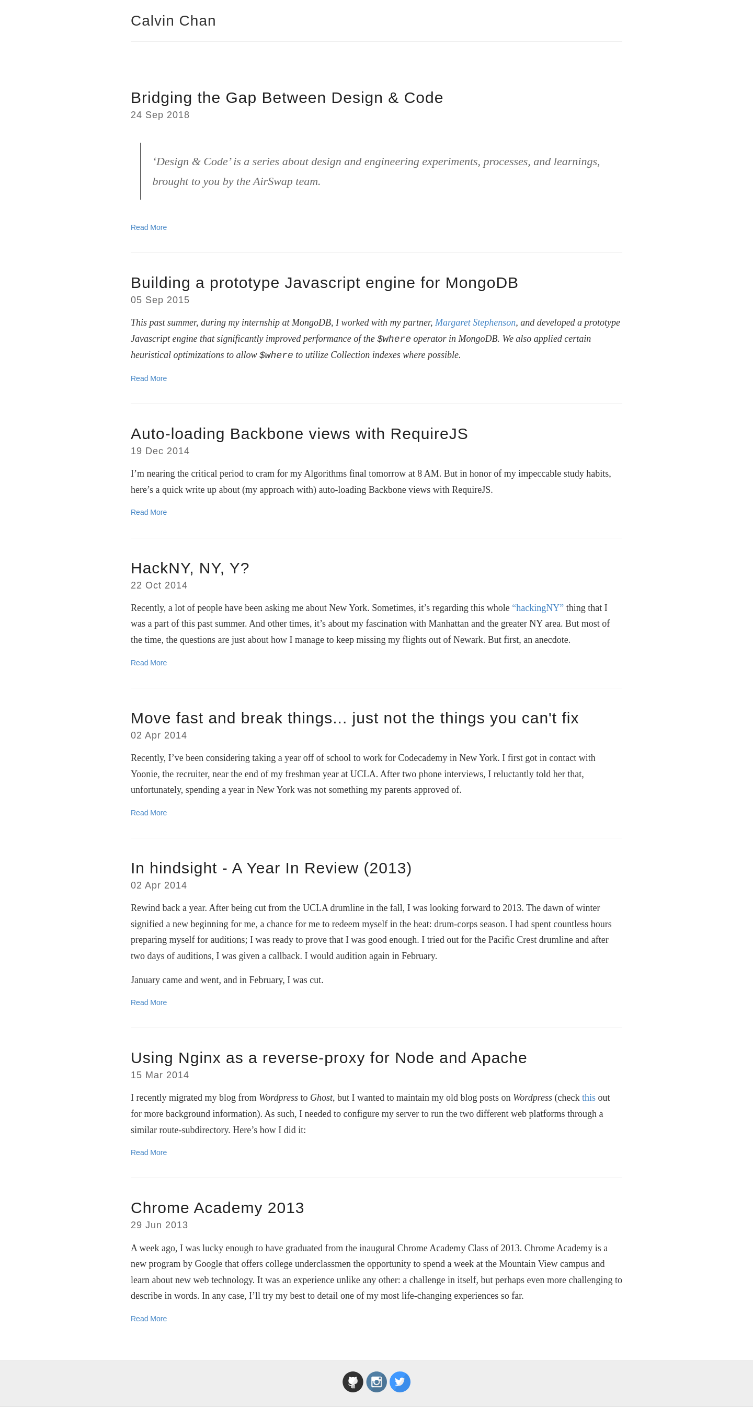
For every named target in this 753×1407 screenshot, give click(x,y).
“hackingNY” (538, 608)
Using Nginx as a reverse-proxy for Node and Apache (329, 1057)
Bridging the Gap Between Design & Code (287, 97)
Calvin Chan (173, 21)
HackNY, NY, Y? (190, 567)
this (589, 1097)
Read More (149, 227)
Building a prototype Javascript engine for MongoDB (325, 282)
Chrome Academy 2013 (218, 1207)
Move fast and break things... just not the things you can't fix (355, 717)
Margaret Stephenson (475, 322)
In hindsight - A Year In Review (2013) (271, 868)
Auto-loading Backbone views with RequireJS (300, 433)
